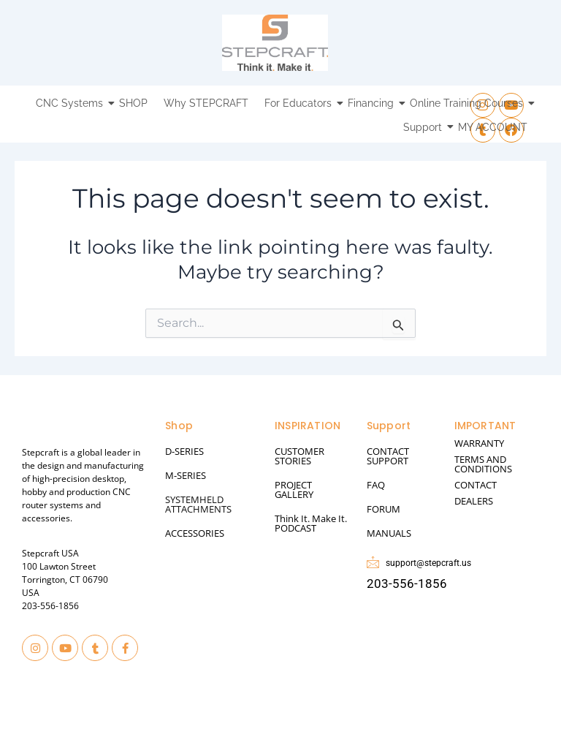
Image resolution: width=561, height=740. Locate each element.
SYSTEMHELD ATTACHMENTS (198, 504)
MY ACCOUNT (492, 127)
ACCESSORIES (194, 533)
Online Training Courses (468, 103)
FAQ (376, 484)
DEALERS (473, 500)
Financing (372, 103)
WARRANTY (479, 443)
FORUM (383, 509)
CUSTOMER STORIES (299, 456)
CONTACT (475, 484)
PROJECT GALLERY (294, 489)
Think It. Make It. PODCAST (311, 523)
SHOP (133, 103)
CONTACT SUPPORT (388, 456)
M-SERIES (185, 475)
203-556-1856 (50, 606)
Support (424, 127)
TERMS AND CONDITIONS (483, 464)
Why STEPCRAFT (206, 103)
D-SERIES (184, 451)
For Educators (299, 103)
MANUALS (389, 533)
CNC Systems (71, 103)
